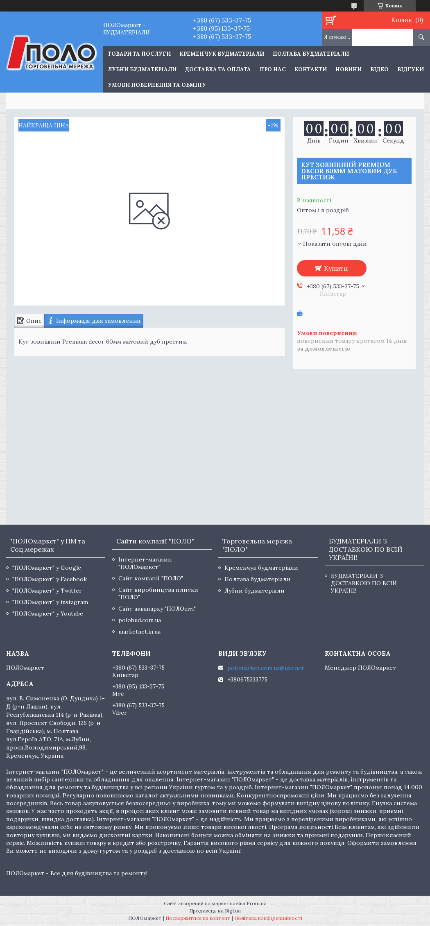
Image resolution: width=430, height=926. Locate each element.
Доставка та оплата (218, 69)
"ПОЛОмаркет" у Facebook (49, 579)
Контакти (310, 69)
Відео (379, 69)
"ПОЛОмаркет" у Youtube (47, 613)
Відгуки (410, 69)
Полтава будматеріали (311, 53)
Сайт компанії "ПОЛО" (150, 578)
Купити (336, 268)
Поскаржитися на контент (198, 918)
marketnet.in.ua (139, 631)
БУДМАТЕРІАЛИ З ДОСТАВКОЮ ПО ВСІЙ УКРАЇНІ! (364, 583)
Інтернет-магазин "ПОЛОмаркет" (145, 563)
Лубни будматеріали (142, 69)
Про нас (273, 69)
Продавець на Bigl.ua (215, 911)
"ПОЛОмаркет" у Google (46, 567)
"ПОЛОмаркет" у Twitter (47, 590)
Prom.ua (257, 903)
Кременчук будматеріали (221, 53)
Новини (348, 69)
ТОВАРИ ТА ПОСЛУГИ (139, 53)
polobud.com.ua (139, 620)
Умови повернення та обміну (157, 85)
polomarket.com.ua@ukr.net (265, 668)
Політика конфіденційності (268, 918)
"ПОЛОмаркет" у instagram (50, 602)
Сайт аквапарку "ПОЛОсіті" (157, 608)
